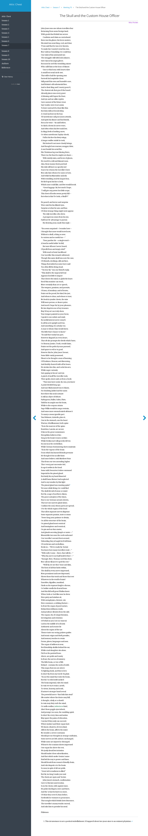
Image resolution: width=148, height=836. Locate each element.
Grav (18, 84)
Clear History (7, 77)
